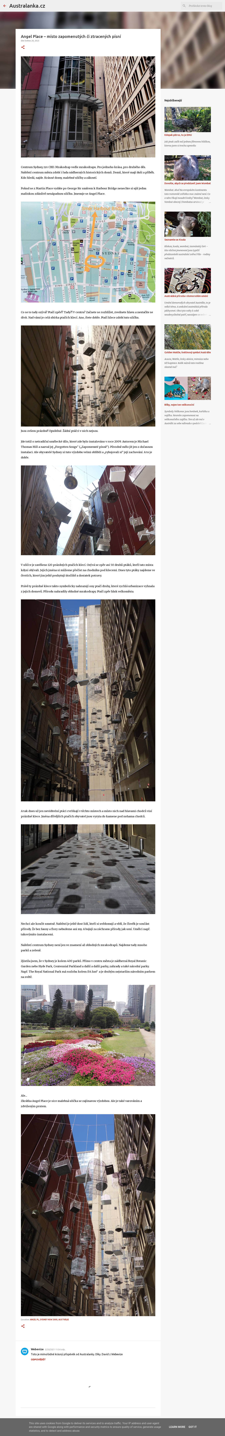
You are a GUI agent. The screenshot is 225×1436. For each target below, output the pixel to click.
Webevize (37, 1349)
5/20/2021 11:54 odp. (55, 1349)
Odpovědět (38, 1359)
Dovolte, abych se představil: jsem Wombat (187, 183)
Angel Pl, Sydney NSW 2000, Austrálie (49, 1319)
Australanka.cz (27, 6)
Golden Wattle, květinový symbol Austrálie (187, 352)
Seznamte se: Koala (175, 239)
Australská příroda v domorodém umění (186, 296)
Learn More (177, 1427)
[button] (23, 47)
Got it (192, 1427)
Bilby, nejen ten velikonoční (179, 404)
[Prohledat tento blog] (205, 6)
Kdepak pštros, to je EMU (178, 135)
